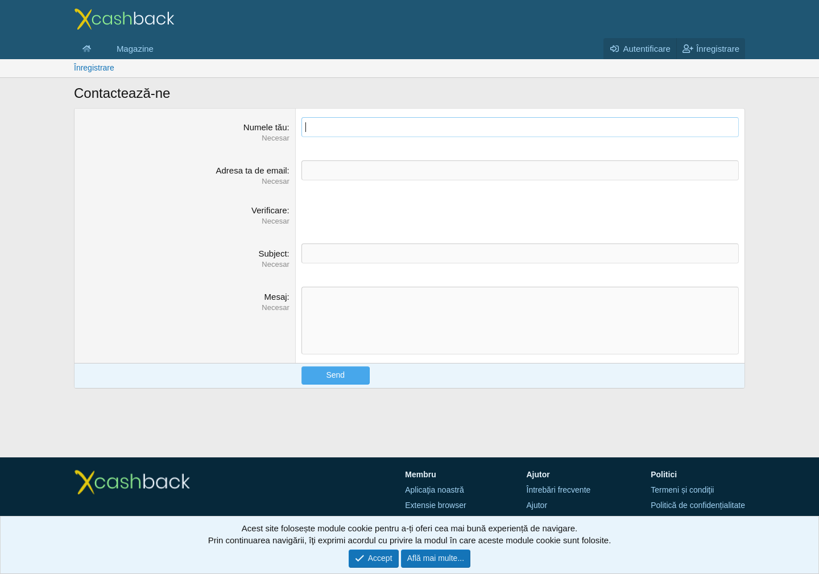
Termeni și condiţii (682, 489)
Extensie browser (435, 505)
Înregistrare (94, 67)
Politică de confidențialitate (698, 505)
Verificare (269, 210)
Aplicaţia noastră (434, 489)
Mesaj (275, 297)
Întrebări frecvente (559, 489)
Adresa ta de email (251, 170)
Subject (273, 253)
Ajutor (537, 505)
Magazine (135, 48)
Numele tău (265, 127)
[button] (100, 48)
